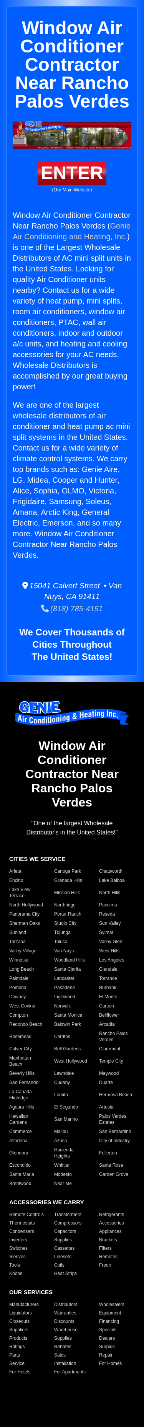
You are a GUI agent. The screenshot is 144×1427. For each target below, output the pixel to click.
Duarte (106, 1082)
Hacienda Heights (64, 1153)
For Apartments (70, 1372)
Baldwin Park (67, 1024)
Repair (106, 1355)
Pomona (17, 987)
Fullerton (108, 1153)
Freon (105, 1265)
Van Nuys (64, 951)
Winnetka (18, 960)
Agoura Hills (21, 1107)
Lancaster (64, 978)
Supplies (63, 1240)
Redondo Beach (25, 1024)
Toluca (61, 941)
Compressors (67, 1223)
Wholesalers (111, 1304)
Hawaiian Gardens (18, 1119)
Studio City (65, 923)
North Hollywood (26, 905)
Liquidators (20, 1313)
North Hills (109, 892)
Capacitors (65, 1231)
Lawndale (64, 1073)
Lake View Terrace (19, 892)
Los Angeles (111, 960)
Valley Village (22, 951)
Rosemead (20, 1036)
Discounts (64, 1321)
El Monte (108, 996)
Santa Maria (21, 1174)
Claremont (109, 1048)
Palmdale (18, 978)
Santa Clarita (67, 969)
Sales (60, 1355)
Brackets (108, 1240)
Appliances (110, 1231)
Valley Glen (110, 941)
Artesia (106, 1107)
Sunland (17, 932)
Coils (59, 1265)
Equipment (110, 1313)
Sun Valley (110, 923)
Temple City (111, 1061)
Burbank (107, 987)
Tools (14, 1265)
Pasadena (64, 987)
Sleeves (17, 1256)
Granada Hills (68, 880)
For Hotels (19, 1372)
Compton (18, 1015)
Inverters (18, 1240)
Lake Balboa (112, 880)
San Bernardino (115, 1131)
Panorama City (24, 914)
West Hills (109, 951)
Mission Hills (67, 892)
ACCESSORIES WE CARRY (46, 1202)
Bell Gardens (67, 1048)
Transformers (67, 1214)
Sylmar (106, 932)
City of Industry (114, 1140)
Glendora (18, 1153)
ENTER (72, 173)
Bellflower (109, 1015)
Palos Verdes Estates (112, 1119)
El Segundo (66, 1107)
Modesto (63, 1174)
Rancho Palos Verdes (113, 1036)
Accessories (111, 1223)
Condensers (21, 1231)
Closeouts (19, 1321)
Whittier (62, 1165)
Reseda (107, 914)
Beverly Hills (22, 1073)
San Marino (66, 1119)
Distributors (66, 1304)
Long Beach (21, 969)
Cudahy (62, 1082)
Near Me (63, 1183)
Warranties (65, 1313)
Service (17, 1363)
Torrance (108, 978)
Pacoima (108, 905)
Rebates (62, 1346)
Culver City (20, 1048)
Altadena (18, 1140)
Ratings (17, 1346)
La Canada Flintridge (20, 1094)
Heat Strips (65, 1273)
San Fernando (23, 1082)
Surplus (107, 1346)
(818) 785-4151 (72, 608)
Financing (109, 1321)
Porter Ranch (67, 914)
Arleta (15, 871)
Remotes (108, 1256)
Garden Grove (113, 1174)
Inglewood (64, 996)
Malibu (61, 1131)
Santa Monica (68, 1015)
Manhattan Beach (20, 1061)
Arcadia (107, 1024)
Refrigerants (111, 1214)
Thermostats (22, 1223)
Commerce (20, 1131)
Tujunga (62, 932)
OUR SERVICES (31, 1292)
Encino (16, 880)
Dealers (107, 1338)
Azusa (60, 1140)
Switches (18, 1248)
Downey (17, 996)
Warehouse (66, 1329)
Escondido (20, 1165)
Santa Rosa (111, 1165)
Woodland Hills (69, 960)
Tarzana (17, 941)
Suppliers (18, 1329)
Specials (107, 1329)
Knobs (15, 1273)
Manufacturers (24, 1304)
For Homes (110, 1363)
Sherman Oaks (24, 923)
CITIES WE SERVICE (37, 859)
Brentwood (20, 1183)
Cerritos (62, 1036)
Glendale (108, 969)
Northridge (65, 905)
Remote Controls (26, 1214)
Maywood (109, 1073)
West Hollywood (70, 1061)
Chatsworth (110, 871)
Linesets (62, 1256)
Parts (14, 1355)
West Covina (22, 1006)
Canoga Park (67, 871)
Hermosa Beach (115, 1094)
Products (18, 1338)
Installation (65, 1363)
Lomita (61, 1094)
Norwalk (62, 1006)
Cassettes (64, 1248)
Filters (105, 1248)
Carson (106, 1006)
